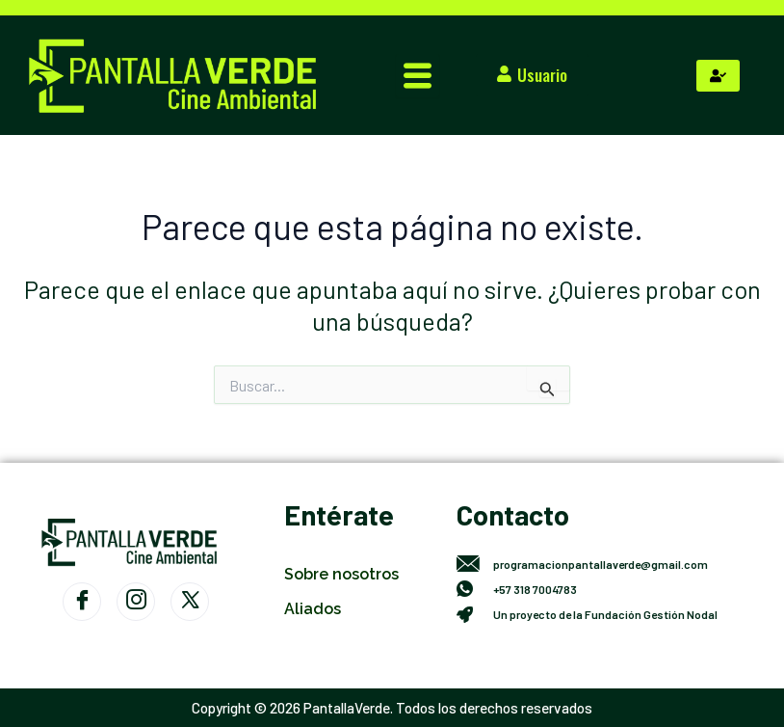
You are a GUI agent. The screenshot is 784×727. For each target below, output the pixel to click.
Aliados (312, 609)
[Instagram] (136, 601)
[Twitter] (189, 601)
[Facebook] (82, 601)
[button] (536, 75)
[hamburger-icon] (417, 75)
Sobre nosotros (341, 574)
